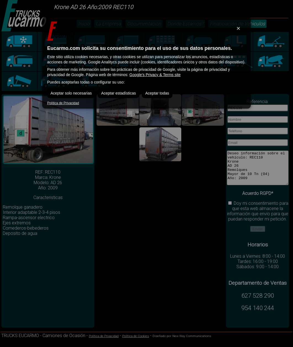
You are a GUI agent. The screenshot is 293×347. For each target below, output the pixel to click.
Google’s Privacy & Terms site (154, 74)
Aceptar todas (157, 93)
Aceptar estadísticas (118, 93)
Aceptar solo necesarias (71, 93)
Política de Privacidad (63, 103)
